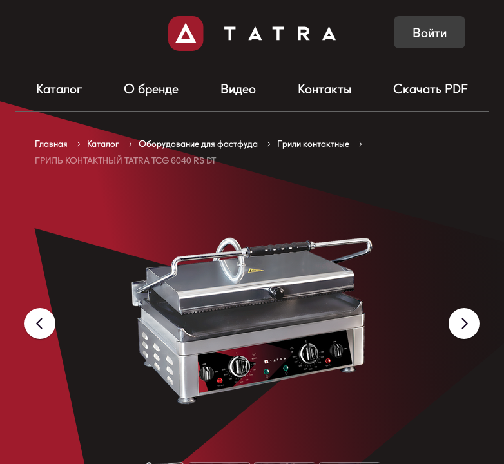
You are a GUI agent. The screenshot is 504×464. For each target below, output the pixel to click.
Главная (51, 143)
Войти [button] (429, 33)
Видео (238, 89)
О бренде (151, 89)
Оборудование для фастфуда (198, 143)
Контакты (324, 89)
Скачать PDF (430, 89)
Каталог (59, 89)
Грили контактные (313, 143)
